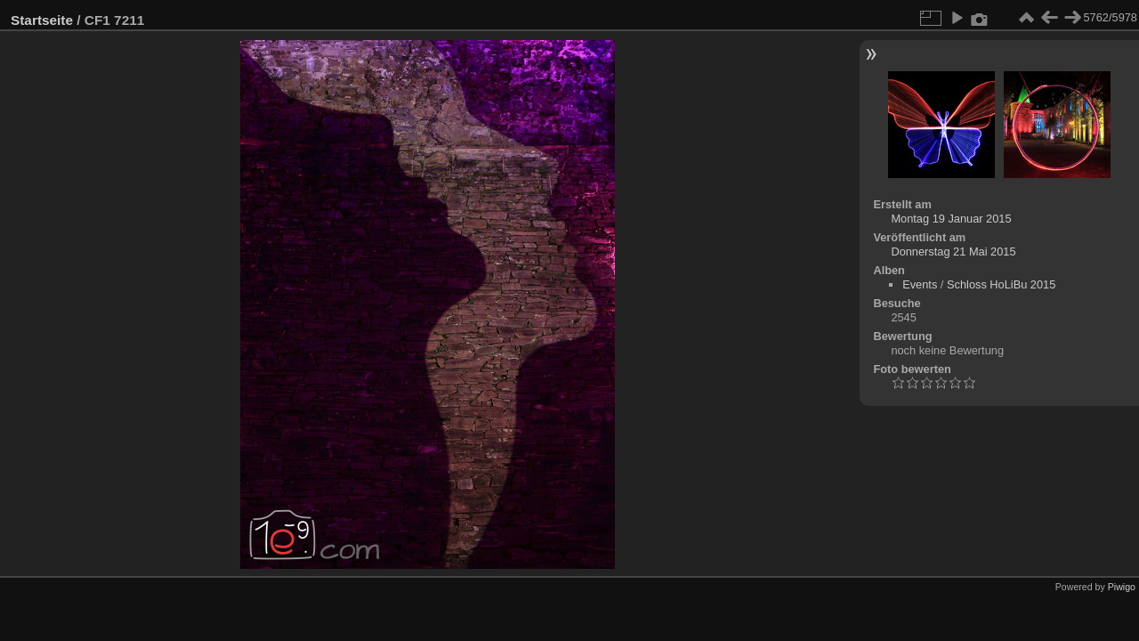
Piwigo (1121, 586)
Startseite (42, 20)
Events (919, 284)
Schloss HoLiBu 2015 (1001, 284)
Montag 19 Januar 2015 (951, 218)
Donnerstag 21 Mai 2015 (953, 251)
